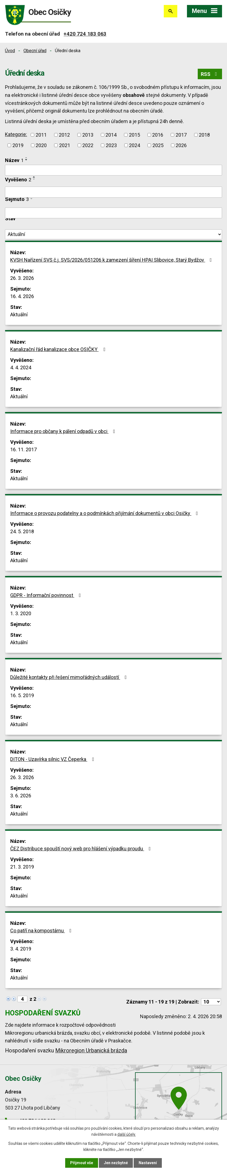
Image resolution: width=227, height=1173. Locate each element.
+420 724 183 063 (85, 34)
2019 (17, 145)
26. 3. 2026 (22, 278)
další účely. (126, 1134)
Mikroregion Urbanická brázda (91, 1050)
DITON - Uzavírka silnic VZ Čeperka (53, 759)
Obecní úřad (34, 50)
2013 (87, 135)
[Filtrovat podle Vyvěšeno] (113, 192)
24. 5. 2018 (22, 531)
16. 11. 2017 (23, 449)
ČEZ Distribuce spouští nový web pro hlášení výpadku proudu (81, 848)
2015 (134, 135)
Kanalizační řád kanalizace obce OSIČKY (58, 349)
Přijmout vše (81, 1163)
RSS (210, 74)
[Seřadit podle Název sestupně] (26, 160)
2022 (87, 145)
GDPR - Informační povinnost (46, 595)
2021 (64, 145)
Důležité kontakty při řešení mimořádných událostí (69, 677)
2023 (111, 145)
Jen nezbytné (116, 1163)
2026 (181, 145)
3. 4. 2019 (20, 949)
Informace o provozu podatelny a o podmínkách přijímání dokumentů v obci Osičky (105, 513)
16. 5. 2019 (22, 695)
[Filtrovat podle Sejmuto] (113, 213)
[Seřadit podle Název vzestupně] (26, 157)
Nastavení (148, 1163)
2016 (157, 135)
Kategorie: (16, 134)
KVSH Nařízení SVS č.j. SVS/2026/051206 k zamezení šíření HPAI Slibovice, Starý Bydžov (112, 260)
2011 (41, 135)
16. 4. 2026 (22, 296)
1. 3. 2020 (20, 613)
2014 (111, 135)
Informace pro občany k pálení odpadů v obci (63, 431)
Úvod (10, 50)
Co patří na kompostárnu (42, 930)
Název (14, 160)
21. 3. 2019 (22, 867)
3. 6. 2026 (20, 795)
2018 (204, 135)
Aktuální (19, 314)
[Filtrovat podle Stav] (113, 234)
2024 (134, 145)
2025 (157, 145)
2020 (41, 145)
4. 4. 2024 (20, 367)
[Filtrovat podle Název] (113, 170)
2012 (64, 135)
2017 (181, 135)
